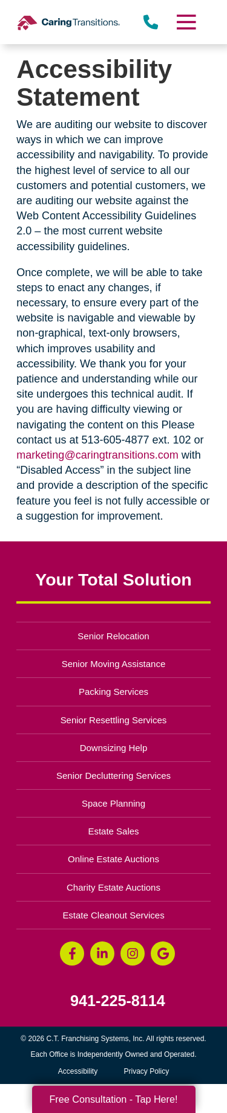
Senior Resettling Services (114, 720)
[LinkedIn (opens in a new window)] (102, 953)
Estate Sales (113, 831)
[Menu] (185, 22)
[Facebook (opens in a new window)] (72, 953)
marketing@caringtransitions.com (97, 455)
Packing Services (113, 691)
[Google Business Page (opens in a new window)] (163, 953)
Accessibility (77, 1071)
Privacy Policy (146, 1071)
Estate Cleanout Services (113, 915)
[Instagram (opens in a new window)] (132, 953)
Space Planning (113, 803)
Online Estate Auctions (113, 859)
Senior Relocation (113, 636)
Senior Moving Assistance (114, 664)
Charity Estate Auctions (113, 887)
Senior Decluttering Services (113, 775)
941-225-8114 (117, 1000)
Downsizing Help (114, 748)
